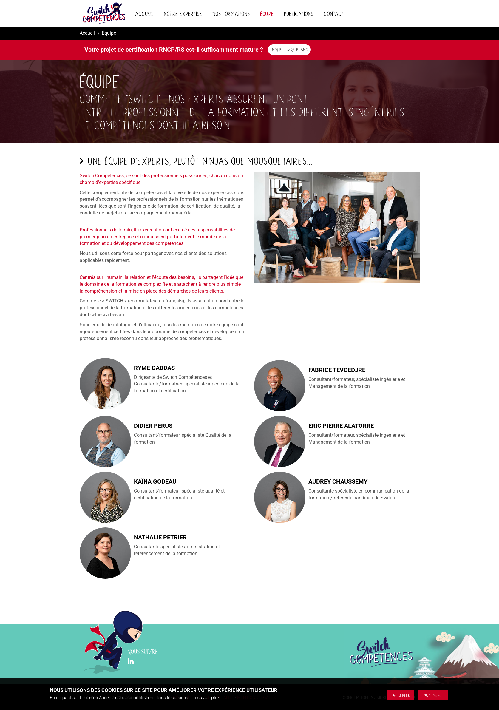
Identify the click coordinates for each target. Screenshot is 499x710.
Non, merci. (433, 695)
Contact (333, 13)
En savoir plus (205, 697)
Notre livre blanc (289, 49)
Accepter (401, 695)
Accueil (143, 13)
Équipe (266, 13)
